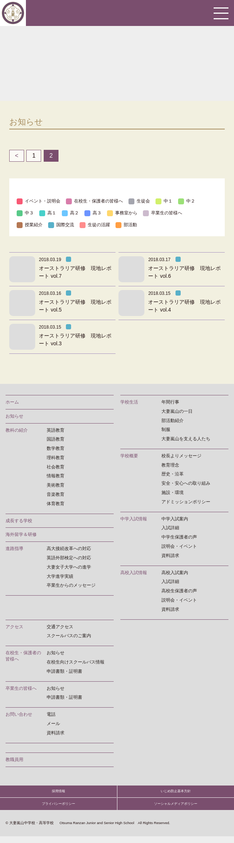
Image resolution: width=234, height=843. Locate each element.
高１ (47, 212)
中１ (164, 201)
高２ (70, 212)
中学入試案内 (174, 518)
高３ (92, 212)
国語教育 (55, 439)
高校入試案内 (174, 572)
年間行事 (170, 402)
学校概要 (129, 455)
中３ (25, 212)
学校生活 (129, 402)
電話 (51, 714)
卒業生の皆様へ (162, 212)
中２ (186, 201)
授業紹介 (30, 224)
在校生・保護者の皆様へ (94, 201)
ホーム (12, 402)
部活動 (126, 224)
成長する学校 (19, 520)
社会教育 (55, 467)
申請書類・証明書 (64, 671)
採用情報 (58, 793)
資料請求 (170, 555)
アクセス (14, 626)
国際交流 (61, 224)
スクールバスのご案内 (69, 635)
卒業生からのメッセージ (71, 585)
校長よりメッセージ (181, 455)
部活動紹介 (172, 420)
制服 (165, 429)
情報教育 (55, 475)
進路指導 (14, 548)
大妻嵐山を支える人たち (185, 438)
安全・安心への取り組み (185, 483)
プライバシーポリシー (58, 809)
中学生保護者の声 (179, 537)
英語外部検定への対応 (69, 557)
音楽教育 (55, 494)
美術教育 (55, 485)
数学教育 (55, 448)
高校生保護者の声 (179, 590)
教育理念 (170, 465)
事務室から (122, 212)
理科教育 (55, 457)
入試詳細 (170, 527)
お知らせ (14, 416)
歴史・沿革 (172, 474)
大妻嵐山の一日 (177, 411)
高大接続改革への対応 (69, 548)
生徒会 (139, 201)
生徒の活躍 (95, 224)
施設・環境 (172, 492)
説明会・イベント (179, 546)
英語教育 (55, 430)
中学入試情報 (133, 518)
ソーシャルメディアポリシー (176, 809)
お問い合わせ (19, 714)
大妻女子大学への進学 (69, 567)
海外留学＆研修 (21, 534)
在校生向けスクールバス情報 (75, 662)
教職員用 (14, 759)
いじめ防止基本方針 (176, 793)
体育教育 (55, 503)
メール (53, 723)
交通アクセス (60, 626)
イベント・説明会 (38, 201)
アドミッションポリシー (185, 501)
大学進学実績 (60, 576)
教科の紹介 (17, 430)
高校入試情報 (133, 572)
